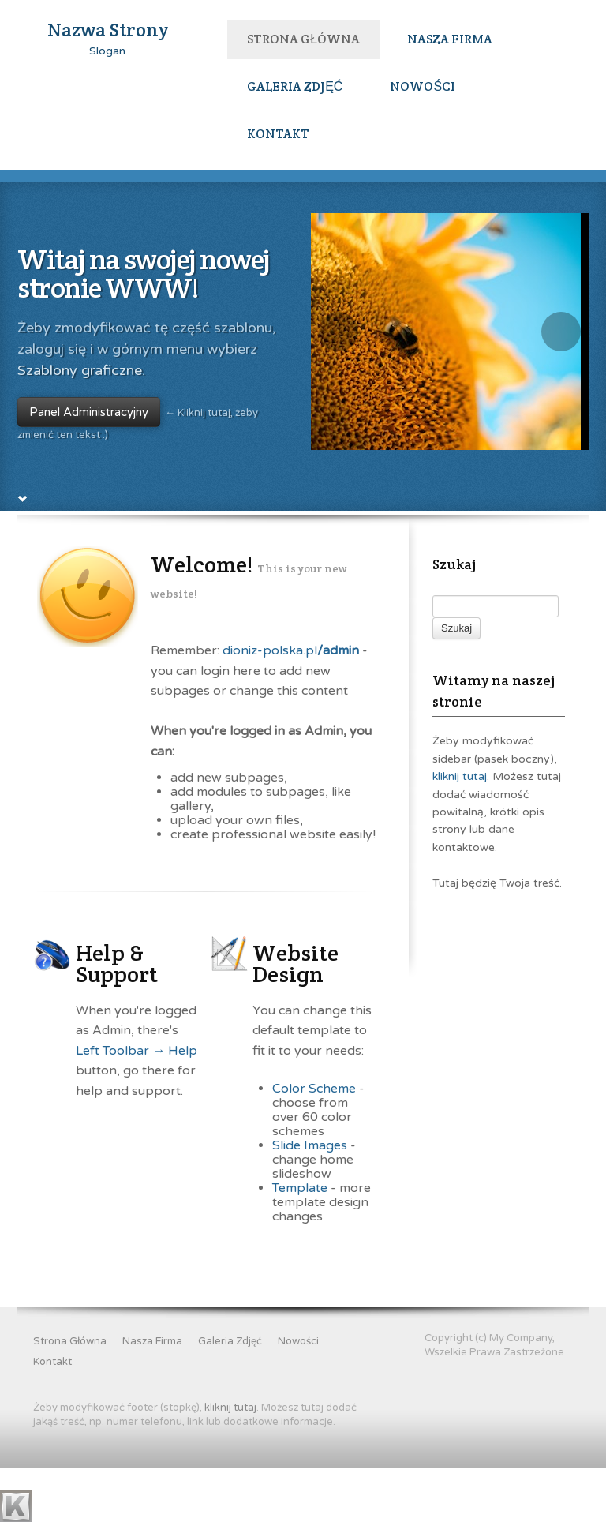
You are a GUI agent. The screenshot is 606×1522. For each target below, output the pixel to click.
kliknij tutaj (459, 831)
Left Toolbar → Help (136, 1104)
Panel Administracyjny (88, 365)
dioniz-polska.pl (291, 704)
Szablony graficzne (79, 323)
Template (299, 1242)
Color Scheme (314, 1142)
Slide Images (309, 1199)
